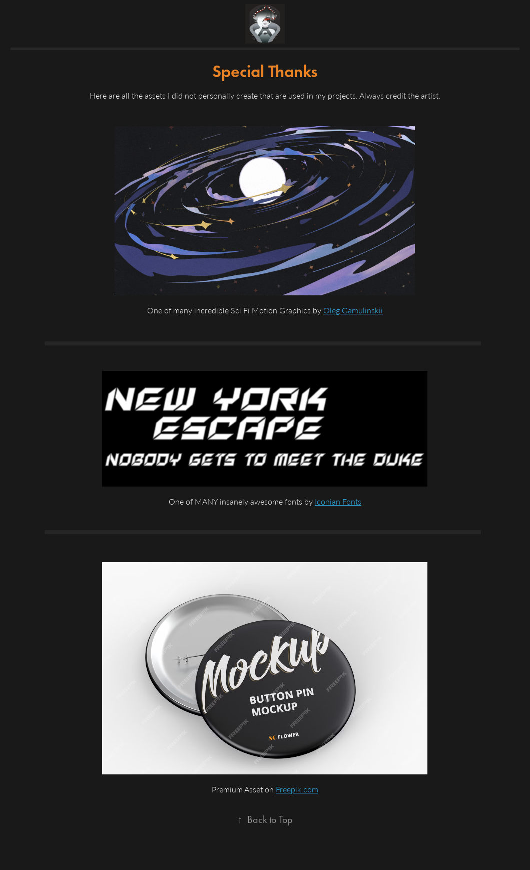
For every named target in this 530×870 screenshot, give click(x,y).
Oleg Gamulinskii (353, 310)
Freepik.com (297, 789)
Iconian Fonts (338, 501)
